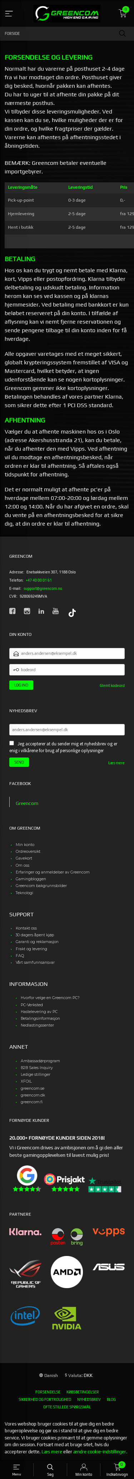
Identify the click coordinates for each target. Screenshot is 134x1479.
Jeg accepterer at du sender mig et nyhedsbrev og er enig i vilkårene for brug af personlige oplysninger (63, 747)
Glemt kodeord (112, 685)
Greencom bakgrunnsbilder (41, 885)
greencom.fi (32, 1102)
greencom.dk (33, 1095)
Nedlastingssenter (37, 1025)
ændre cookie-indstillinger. (100, 1451)
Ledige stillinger (35, 1074)
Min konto (25, 844)
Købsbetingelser (82, 1392)
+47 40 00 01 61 (39, 580)
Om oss (22, 865)
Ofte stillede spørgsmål (67, 1407)
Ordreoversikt (28, 851)
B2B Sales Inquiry (37, 1067)
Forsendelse (47, 1392)
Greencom (27, 803)
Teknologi (24, 893)
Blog (111, 1399)
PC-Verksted (32, 1005)
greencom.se (32, 1088)
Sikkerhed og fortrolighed (45, 1399)
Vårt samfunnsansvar (35, 962)
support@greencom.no (43, 588)
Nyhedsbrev (89, 1399)
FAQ (20, 955)
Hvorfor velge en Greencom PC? (50, 998)
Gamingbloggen (31, 879)
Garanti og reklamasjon (37, 941)
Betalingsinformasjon (40, 1018)
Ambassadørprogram (40, 1061)
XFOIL (26, 1081)
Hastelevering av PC (39, 1011)
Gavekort (24, 858)
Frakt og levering (31, 949)
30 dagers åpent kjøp (35, 935)
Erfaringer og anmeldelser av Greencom (53, 872)
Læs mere (116, 763)
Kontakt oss (26, 928)
